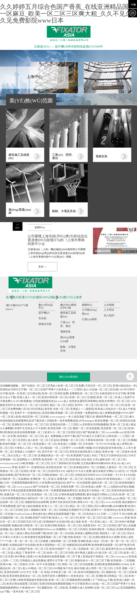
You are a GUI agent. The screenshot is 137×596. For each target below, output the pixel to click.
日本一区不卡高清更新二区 (44, 564)
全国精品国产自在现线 (22, 545)
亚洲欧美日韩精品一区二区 (111, 576)
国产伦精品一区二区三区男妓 (39, 385)
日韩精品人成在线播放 (33, 560)
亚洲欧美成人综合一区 (91, 541)
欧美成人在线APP (95, 478)
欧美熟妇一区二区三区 (45, 494)
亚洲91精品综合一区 (124, 385)
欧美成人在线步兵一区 (108, 408)
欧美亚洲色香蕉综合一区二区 (24, 576)
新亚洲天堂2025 (115, 548)
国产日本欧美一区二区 (46, 486)
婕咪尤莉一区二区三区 (113, 459)
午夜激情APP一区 (30, 587)
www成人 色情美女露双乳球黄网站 (78, 401)
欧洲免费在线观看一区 (105, 545)
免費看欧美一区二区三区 (83, 393)
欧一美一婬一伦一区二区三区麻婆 (29, 541)
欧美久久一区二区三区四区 (32, 405)
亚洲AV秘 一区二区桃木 (116, 451)
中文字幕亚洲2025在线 (85, 583)
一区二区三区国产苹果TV (42, 389)
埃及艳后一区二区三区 (30, 436)
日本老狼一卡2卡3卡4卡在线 (99, 443)
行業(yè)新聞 (89, 319)
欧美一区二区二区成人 (110, 397)
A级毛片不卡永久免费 (78, 471)
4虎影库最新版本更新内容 (32, 580)
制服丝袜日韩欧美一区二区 (27, 525)
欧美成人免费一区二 (97, 486)
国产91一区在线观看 (78, 482)
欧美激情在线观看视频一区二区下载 (46, 537)
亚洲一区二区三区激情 (82, 397)
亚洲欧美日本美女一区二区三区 (30, 424)
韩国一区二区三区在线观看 (77, 564)
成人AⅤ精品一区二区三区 (37, 568)
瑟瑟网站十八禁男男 (29, 459)
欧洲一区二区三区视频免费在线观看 (70, 580)
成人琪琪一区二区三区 (99, 568)
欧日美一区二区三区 (110, 552)
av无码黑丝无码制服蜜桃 (94, 424)
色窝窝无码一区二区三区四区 (99, 525)
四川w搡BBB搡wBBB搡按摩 (110, 506)
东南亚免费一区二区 (72, 486)
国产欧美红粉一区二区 (27, 475)
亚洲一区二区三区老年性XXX (47, 471)
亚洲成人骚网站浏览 (86, 533)
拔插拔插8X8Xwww (43, 529)
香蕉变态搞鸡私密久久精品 (85, 451)
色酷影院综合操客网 (36, 502)
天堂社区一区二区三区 (98, 385)
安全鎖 (42, 318)
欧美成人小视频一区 (69, 443)
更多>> (42, 266)
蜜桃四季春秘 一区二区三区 (112, 416)
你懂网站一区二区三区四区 (71, 529)
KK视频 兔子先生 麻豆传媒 (69, 568)
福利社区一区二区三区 (41, 498)
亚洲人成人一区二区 (28, 397)
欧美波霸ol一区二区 (44, 443)
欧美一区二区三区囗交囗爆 (95, 517)
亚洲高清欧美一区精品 (102, 529)
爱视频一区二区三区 (72, 440)
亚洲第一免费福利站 (86, 412)
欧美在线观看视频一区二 (28, 432)
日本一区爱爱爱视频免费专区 (21, 482)
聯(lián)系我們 (68, 376)
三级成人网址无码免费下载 (30, 533)
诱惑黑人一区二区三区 (113, 533)
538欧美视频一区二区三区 (34, 463)
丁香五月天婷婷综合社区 (112, 455)
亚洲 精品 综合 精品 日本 (83, 459)
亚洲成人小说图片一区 (27, 451)
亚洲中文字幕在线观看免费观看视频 (21, 490)
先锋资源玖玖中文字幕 (113, 393)
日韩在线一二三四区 (118, 436)
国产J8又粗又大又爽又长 (91, 436)
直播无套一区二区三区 (70, 478)
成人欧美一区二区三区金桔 (43, 440)
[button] (10, 298)
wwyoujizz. (121, 556)
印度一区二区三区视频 (123, 440)
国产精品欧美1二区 (94, 432)
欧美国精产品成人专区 (84, 455)
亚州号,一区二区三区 (87, 405)
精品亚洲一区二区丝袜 (35, 416)
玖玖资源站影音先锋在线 (107, 447)
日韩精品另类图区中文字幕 (74, 510)
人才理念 (109, 309)
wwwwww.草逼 (121, 517)
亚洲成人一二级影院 (82, 408)
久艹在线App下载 (102, 580)
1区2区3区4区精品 (32, 408)
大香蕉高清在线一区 (97, 440)
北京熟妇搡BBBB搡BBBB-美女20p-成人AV (105, 463)
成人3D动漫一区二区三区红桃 (100, 389)
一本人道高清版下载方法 (80, 416)
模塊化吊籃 (45, 324)
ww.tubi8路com (114, 432)
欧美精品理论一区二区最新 (89, 467)
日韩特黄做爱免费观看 (72, 494)
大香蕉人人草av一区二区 (28, 447)
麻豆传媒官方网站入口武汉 (108, 471)
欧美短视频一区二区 (107, 420)
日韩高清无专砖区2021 (88, 475)
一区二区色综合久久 (87, 513)
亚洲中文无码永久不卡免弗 (30, 428)
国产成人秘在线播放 (29, 506)
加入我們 (109, 315)
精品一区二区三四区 (81, 506)
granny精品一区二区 (124, 498)
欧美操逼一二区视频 (122, 560)
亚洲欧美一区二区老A (43, 478)
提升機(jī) (43, 312)
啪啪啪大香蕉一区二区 (44, 510)
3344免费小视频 (82, 447)
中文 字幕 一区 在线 (37, 572)
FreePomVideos (22, 513)
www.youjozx (24, 486)
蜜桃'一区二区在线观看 (86, 428)
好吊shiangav (86, 420)
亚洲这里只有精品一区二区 (94, 490)
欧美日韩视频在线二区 (91, 572)
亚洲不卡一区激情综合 (27, 412)
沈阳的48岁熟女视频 (122, 486)
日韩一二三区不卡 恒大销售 (117, 513)
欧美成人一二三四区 (70, 389)
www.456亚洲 (113, 502)
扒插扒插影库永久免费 (106, 537)
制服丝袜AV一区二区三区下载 (92, 560)
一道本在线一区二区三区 (24, 591)
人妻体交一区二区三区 (119, 467)
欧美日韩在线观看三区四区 (22, 583)
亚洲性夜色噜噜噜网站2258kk (111, 564)
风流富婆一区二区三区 (114, 428)
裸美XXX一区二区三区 (90, 502)
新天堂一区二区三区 (112, 405)
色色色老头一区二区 (82, 576)
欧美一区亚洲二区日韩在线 (25, 393)
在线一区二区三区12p (106, 587)
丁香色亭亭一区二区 (34, 552)
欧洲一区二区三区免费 (71, 385)
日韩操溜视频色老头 (44, 401)
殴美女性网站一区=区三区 (114, 401)
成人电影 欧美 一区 (82, 521)
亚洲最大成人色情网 (81, 587)
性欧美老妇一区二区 (80, 537)
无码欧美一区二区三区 (91, 548)
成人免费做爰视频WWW (114, 412)
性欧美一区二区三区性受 (97, 498)
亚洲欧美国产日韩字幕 (38, 517)
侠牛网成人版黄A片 (86, 552)
